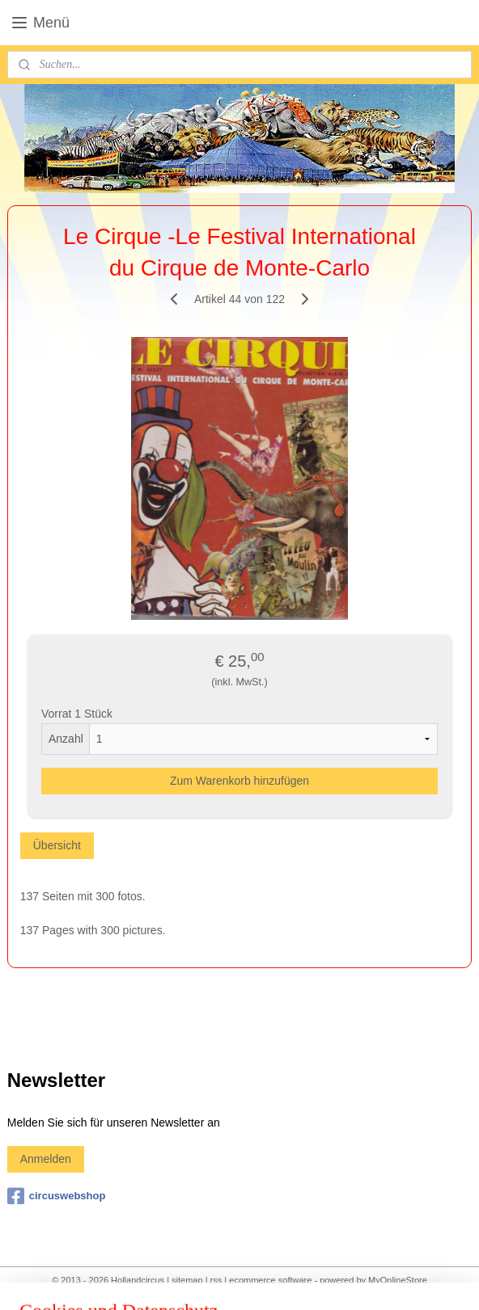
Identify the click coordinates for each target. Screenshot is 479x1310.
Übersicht (57, 844)
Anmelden (45, 1158)
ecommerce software (270, 1280)
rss (216, 1280)
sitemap (187, 1280)
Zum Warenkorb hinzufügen (239, 779)
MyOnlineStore (397, 1280)
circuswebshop (56, 1196)
